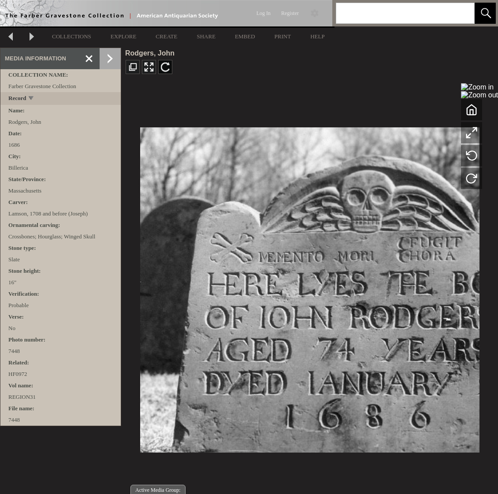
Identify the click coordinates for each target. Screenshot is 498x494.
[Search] (395, 13)
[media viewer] (309, 287)
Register (290, 13)
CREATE (166, 36)
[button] (485, 13)
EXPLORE (124, 36)
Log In (263, 13)
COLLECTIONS (71, 36)
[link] (460, 13)
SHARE (206, 36)
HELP (317, 36)
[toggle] (31, 99)
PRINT (283, 36)
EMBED (245, 36)
